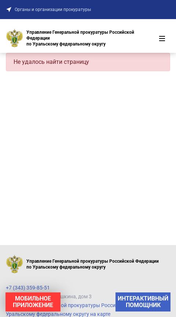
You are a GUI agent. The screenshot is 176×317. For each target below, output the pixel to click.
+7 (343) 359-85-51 (28, 288)
